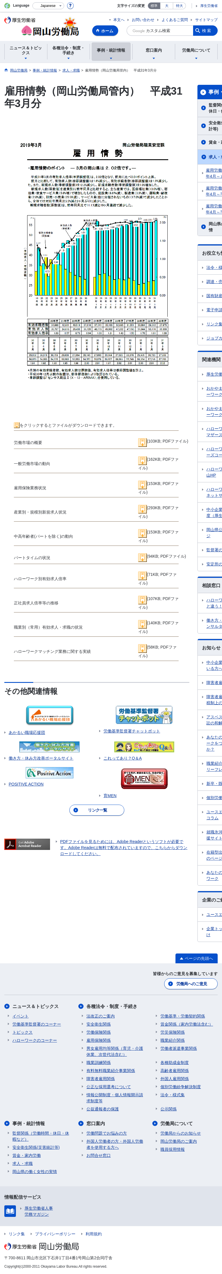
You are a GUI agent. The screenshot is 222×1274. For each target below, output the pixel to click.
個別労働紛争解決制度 (180, 1086)
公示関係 (168, 1109)
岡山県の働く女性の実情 (34, 1171)
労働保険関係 (98, 1032)
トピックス (22, 1032)
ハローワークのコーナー (34, 1040)
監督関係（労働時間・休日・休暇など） (40, 1136)
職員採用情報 (172, 1149)
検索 (207, 30)
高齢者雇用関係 (174, 1070)
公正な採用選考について (108, 1086)
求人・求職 (22, 1163)
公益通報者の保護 (102, 1109)
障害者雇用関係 (100, 1078)
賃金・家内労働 (26, 1155)
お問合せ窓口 (98, 1155)
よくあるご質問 (175, 20)
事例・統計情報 (28, 1123)
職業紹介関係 (172, 1040)
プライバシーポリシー (55, 1234)
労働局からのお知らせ (180, 1133)
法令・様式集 (172, 1095)
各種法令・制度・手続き (111, 1006)
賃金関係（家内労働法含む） (186, 1024)
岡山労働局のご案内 (178, 1141)
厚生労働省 (209, 6)
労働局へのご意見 (191, 983)
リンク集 (17, 1234)
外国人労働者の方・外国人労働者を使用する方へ (114, 1144)
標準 (154, 6)
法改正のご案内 (100, 1016)
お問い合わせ (143, 20)
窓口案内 (95, 1123)
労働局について (176, 1123)
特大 (179, 6)
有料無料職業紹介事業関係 (110, 1070)
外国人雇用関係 (174, 1078)
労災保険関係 (172, 1032)
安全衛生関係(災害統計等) (36, 1147)
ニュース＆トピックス (35, 1006)
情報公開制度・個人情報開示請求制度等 (114, 1098)
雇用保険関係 (98, 1040)
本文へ (119, 20)
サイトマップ (206, 20)
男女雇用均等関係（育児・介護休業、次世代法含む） (114, 1051)
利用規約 (94, 1234)
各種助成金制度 (174, 1062)
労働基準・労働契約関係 (182, 1016)
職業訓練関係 (98, 1062)
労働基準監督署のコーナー (36, 1024)
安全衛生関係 (98, 1024)
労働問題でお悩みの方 (106, 1133)
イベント (20, 1016)
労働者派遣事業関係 (178, 1048)
